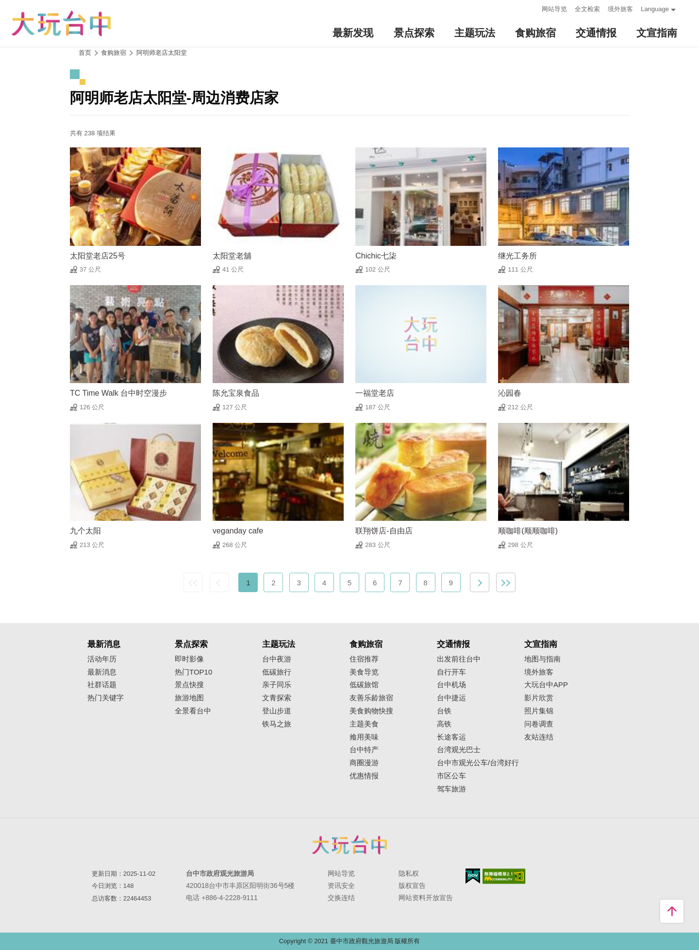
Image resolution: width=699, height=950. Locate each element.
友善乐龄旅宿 (371, 698)
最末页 (506, 582)
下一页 (479, 582)
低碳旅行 (276, 672)
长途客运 (451, 737)
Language (655, 9)
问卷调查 (538, 724)
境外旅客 (620, 9)
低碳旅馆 (364, 685)
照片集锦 (538, 711)
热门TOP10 (193, 672)
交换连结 (341, 898)
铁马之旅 (276, 724)
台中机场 (451, 685)
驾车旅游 (451, 789)
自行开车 (451, 672)
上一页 (219, 582)
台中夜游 (276, 659)
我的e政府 (473, 876)
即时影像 (189, 659)
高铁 (444, 724)
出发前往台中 (459, 659)
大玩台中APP (546, 685)
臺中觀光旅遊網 (61, 23)
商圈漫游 (364, 763)
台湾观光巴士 (459, 750)
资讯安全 (341, 885)
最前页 (193, 582)
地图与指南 (542, 659)
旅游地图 (189, 698)
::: (531, 8)
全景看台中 (193, 711)
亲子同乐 (276, 685)
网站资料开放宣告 (426, 898)
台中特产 (364, 750)
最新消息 (101, 672)
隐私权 (409, 873)
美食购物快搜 (371, 711)
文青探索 (276, 698)
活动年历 (101, 659)
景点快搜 (189, 685)
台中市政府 (349, 844)
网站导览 (554, 9)
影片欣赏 (538, 698)
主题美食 (364, 724)
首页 (85, 52)
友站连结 (538, 737)
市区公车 (451, 776)
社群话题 (101, 685)
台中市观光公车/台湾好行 (478, 763)
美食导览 (364, 672)
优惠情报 (364, 776)
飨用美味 (364, 737)
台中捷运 (451, 698)
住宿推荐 (364, 659)
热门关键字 (105, 698)
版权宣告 (412, 885)
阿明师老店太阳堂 (161, 52)
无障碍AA (504, 876)
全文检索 (587, 9)
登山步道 (276, 711)
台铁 (444, 711)
